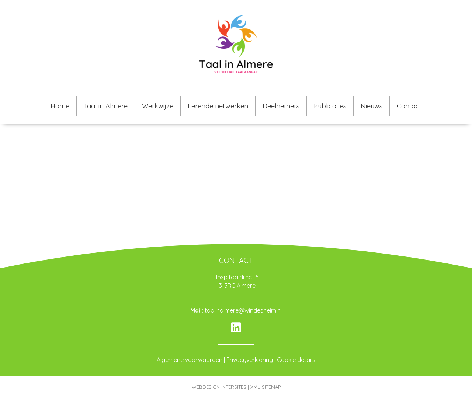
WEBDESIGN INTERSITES (219, 387)
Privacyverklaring (249, 359)
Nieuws (371, 106)
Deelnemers (281, 106)
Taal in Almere (106, 106)
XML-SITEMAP (265, 387)
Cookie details (296, 359)
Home (60, 106)
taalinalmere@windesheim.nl (243, 310)
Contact (409, 106)
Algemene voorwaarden (189, 359)
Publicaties (330, 106)
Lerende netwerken (218, 106)
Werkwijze (157, 106)
